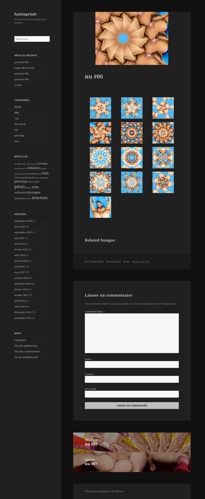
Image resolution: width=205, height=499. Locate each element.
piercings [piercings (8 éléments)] (20, 181)
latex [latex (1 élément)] (24, 174)
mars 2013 (20, 306)
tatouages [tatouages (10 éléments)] (33, 192)
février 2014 (21, 289)
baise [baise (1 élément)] (24, 164)
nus (16, 129)
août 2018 (19, 255)
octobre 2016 (21, 278)
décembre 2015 (22, 283)
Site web (90, 389)
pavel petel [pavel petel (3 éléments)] (28, 177)
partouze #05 (21, 73)
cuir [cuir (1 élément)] (22, 168)
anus (137, 261)
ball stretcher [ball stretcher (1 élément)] (32, 164)
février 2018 (21, 260)
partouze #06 (21, 62)
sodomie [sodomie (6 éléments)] (19, 192)
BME (16, 112)
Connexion (20, 340)
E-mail (90, 374)
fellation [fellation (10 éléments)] (34, 168)
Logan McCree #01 (24, 67)
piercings (19, 135)
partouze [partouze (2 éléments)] (18, 177)
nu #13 (18, 85)
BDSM (17, 107)
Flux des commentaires (27, 351)
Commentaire (95, 311)
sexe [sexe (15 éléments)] (35, 186)
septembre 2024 (23, 221)
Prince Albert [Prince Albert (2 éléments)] (34, 181)
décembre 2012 (22, 312)
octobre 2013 (21, 295)
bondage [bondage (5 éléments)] (42, 163)
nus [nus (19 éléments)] (45, 172)
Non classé (20, 124)
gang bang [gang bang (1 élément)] (18, 174)
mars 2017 (20, 272)
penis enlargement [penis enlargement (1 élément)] (42, 178)
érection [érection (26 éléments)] (40, 197)
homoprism (25, 14)
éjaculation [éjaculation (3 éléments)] (20, 198)
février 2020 (21, 249)
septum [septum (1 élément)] (28, 188)
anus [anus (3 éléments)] (19, 163)
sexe (16, 141)
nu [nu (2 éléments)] (40, 173)
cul (142, 261)
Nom (89, 359)
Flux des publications (25, 345)
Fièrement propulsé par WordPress (104, 491)
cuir (16, 118)
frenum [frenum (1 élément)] (43, 168)
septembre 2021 (23, 232)
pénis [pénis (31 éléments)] (19, 186)
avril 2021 (19, 243)
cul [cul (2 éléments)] (26, 168)
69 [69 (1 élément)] (15, 164)
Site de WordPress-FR (26, 357)
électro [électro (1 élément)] (28, 199)
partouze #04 (21, 79)
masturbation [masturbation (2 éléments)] (33, 173)
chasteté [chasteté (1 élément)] (17, 168)
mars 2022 (20, 226)
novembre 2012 (22, 318)
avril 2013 (19, 300)
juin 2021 (19, 238)
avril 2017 (19, 266)
